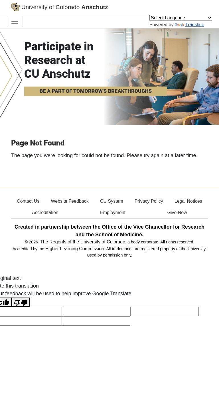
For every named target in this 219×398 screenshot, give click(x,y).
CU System (111, 201)
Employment (112, 212)
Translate (189, 24)
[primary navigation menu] (15, 21)
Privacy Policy (149, 201)
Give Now (177, 212)
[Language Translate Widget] (180, 18)
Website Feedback (69, 201)
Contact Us (28, 201)
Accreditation (45, 212)
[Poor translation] (21, 302)
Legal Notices (188, 201)
